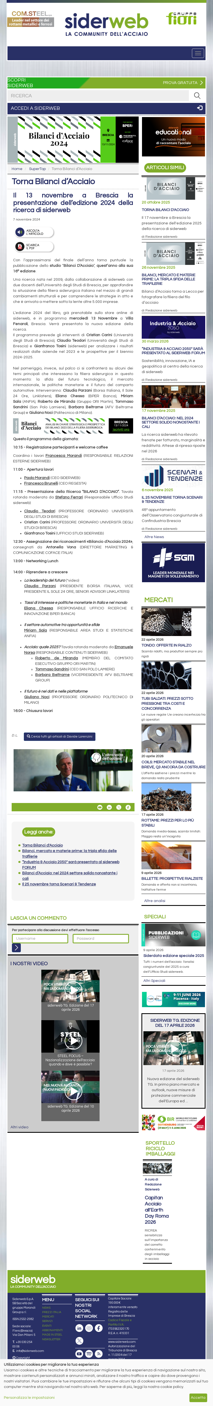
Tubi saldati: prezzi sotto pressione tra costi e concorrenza (167, 704)
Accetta (198, 1398)
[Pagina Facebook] (99, 1328)
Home (17, 169)
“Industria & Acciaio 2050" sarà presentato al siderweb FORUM (173, 351)
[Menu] (198, 53)
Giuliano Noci (36, 697)
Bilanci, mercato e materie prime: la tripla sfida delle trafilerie (168, 279)
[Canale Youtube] (79, 1354)
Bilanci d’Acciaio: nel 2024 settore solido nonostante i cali (171, 422)
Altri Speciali (154, 981)
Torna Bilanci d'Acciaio (165, 210)
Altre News (154, 537)
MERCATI (48, 1316)
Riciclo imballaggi (160, 1149)
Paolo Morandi (37, 478)
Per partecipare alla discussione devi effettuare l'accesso (55, 930)
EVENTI (47, 1325)
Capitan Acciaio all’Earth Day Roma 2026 (157, 1210)
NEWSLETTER (51, 1339)
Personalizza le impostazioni (29, 1398)
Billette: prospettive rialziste (172, 879)
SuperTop (37, 169)
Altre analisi (154, 901)
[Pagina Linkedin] (79, 1328)
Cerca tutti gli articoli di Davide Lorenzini (59, 736)
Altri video (19, 1127)
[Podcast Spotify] (89, 1354)
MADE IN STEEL (52, 1334)
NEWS (46, 1307)
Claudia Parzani (40, 586)
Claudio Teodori (39, 511)
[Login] (16, 947)
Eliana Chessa (38, 608)
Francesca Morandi (63, 456)
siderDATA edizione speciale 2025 (173, 956)
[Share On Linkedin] (109, 807)
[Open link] (30, 18)
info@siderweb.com (30, 1350)
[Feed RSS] (99, 1354)
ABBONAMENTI (52, 1330)
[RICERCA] (197, 95)
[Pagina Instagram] (89, 1328)
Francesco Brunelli (41, 483)
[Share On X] (119, 807)
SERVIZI (47, 1321)
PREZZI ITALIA (51, 1312)
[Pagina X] (79, 1341)
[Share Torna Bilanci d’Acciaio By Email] (100, 807)
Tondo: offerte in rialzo (166, 645)
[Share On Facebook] (128, 807)
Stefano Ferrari (69, 497)
